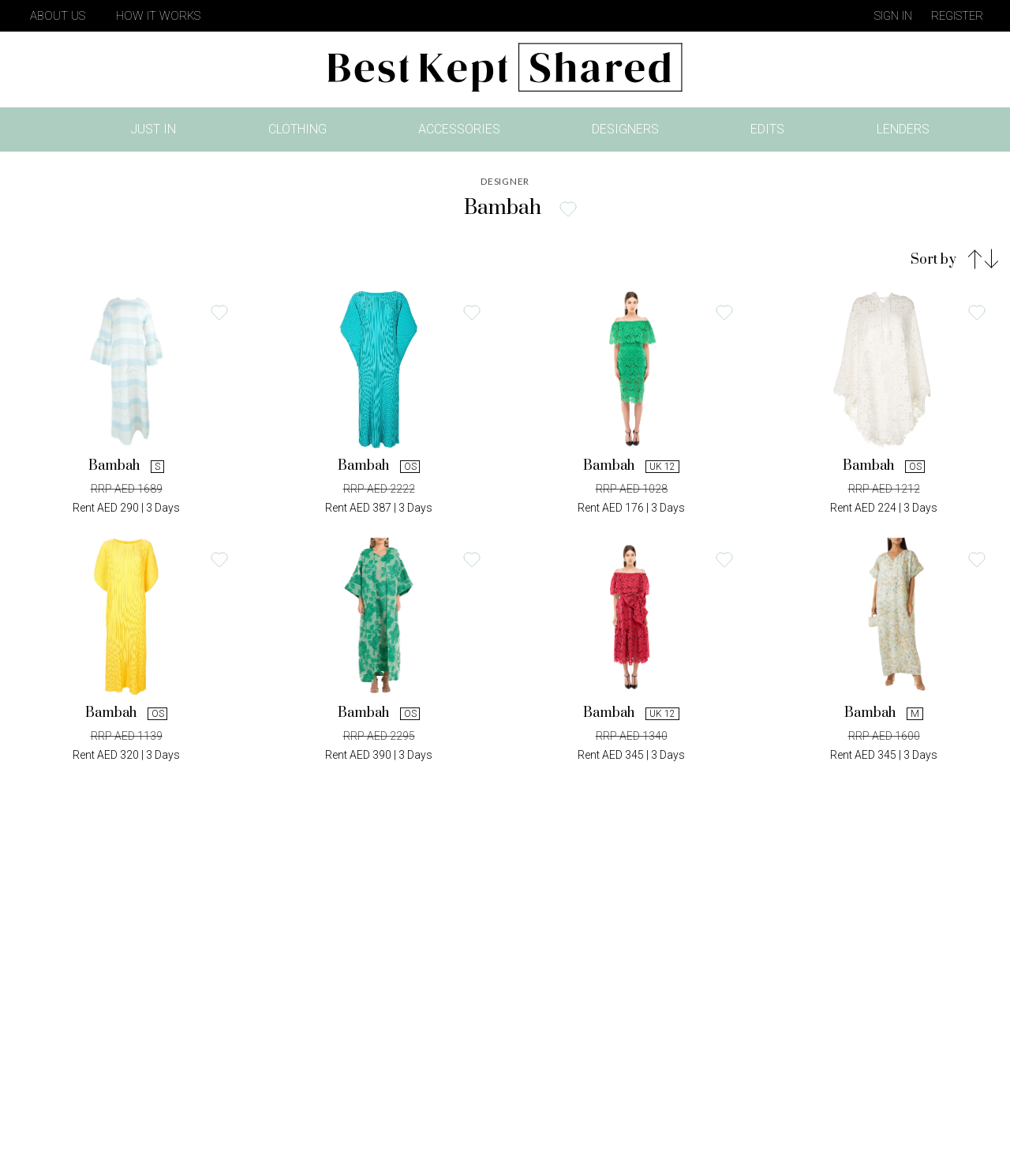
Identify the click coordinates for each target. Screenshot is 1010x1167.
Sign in (893, 16)
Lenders (903, 129)
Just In (157, 132)
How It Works (158, 16)
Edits (767, 129)
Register (957, 16)
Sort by (933, 259)
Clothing (297, 129)
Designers (625, 129)
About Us (57, 16)
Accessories (459, 129)
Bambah (125, 466)
